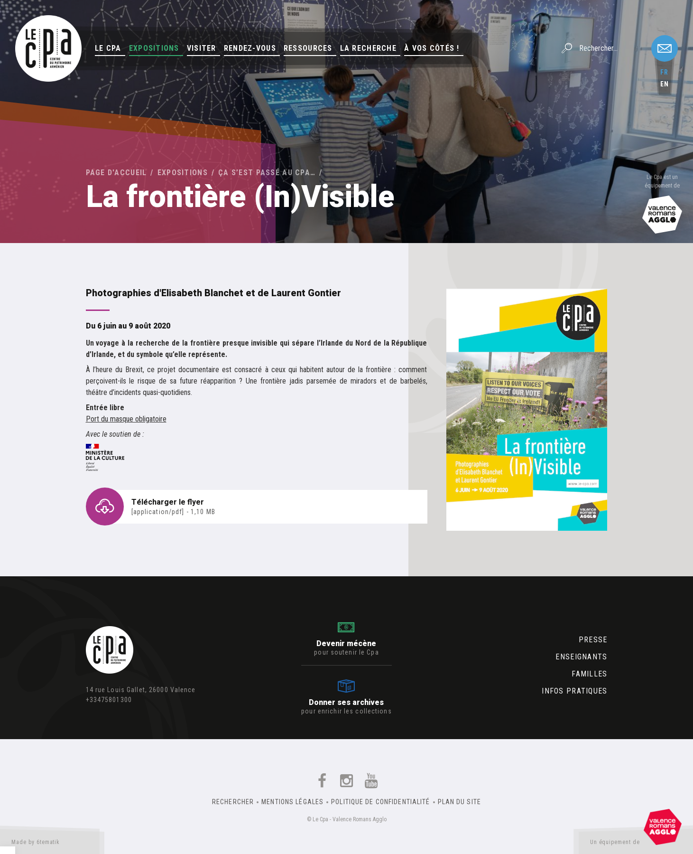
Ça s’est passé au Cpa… (266, 172)
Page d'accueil (116, 172)
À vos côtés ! (432, 48)
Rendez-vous (250, 48)
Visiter (201, 48)
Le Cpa (108, 48)
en (664, 84)
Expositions (154, 48)
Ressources (308, 48)
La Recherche (368, 48)
